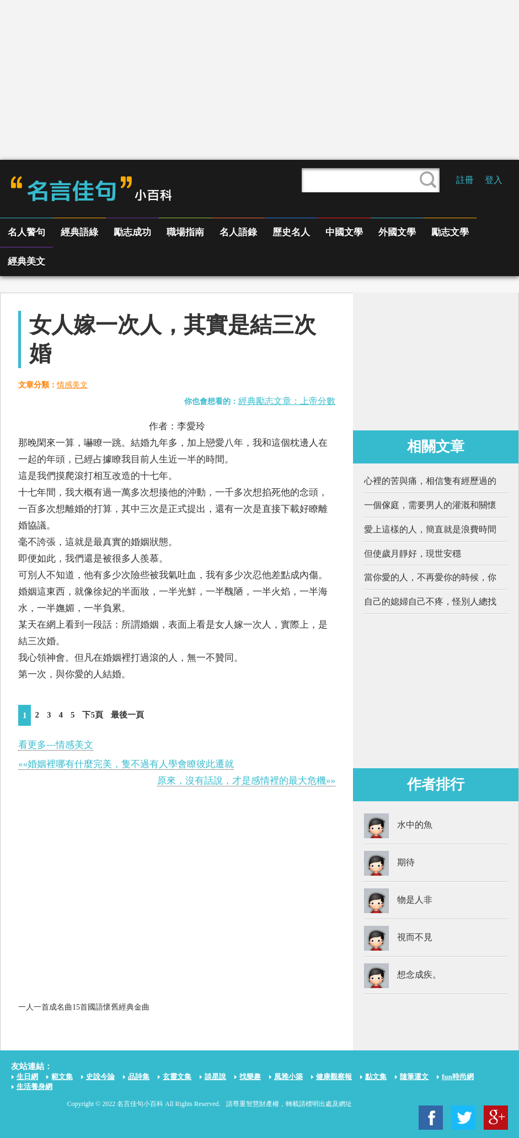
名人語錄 (238, 232)
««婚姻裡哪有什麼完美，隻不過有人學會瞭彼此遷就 (126, 764)
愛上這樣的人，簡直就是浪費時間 (430, 529)
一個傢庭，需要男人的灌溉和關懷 (430, 505)
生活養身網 (34, 1086)
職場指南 (185, 232)
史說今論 (100, 1076)
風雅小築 (288, 1076)
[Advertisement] (259, 80)
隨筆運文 (414, 1076)
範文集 (62, 1076)
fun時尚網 (458, 1076)
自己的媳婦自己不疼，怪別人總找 (430, 601)
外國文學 (397, 232)
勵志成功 (132, 232)
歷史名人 (291, 232)
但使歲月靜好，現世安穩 (412, 553)
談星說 (215, 1076)
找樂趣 (250, 1076)
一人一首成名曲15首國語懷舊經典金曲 (83, 1007)
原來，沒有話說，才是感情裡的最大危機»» (246, 780)
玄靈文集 (177, 1076)
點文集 (376, 1076)
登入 (493, 180)
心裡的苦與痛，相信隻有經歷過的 (430, 481)
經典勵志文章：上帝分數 (286, 401)
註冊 (465, 180)
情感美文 (72, 385)
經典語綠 (79, 232)
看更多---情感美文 (55, 745)
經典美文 (26, 261)
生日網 (27, 1076)
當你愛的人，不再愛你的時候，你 (430, 577)
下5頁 (92, 714)
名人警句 (26, 232)
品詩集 (138, 1076)
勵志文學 (450, 232)
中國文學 (344, 232)
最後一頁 (127, 714)
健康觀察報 (334, 1076)
